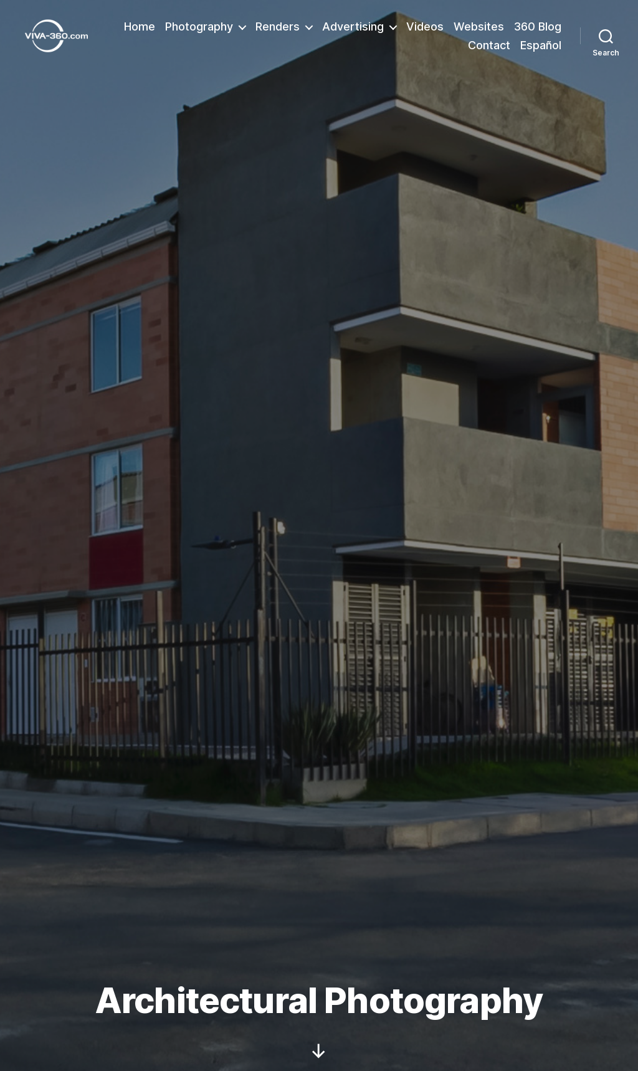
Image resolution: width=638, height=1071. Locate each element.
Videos (425, 26)
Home (139, 26)
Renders (277, 26)
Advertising (353, 26)
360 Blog (537, 26)
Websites (479, 26)
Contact (489, 45)
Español (540, 45)
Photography (199, 26)
